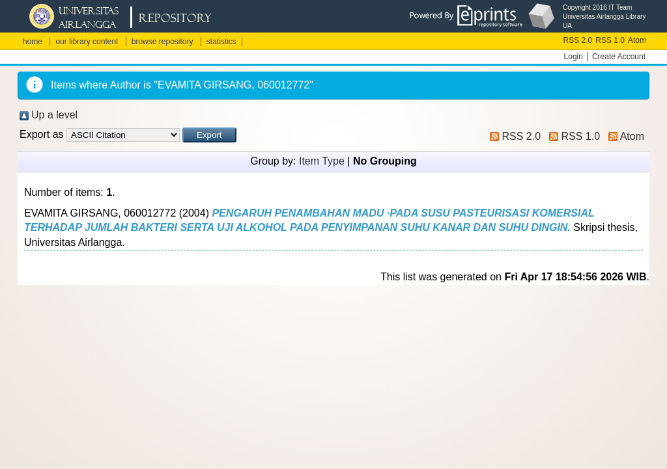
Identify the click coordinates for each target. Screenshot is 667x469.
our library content (86, 41)
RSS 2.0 (578, 40)
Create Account (619, 56)
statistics (221, 41)
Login (573, 56)
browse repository (162, 41)
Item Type (322, 161)
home (32, 41)
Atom (637, 40)
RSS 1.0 (610, 40)
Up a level (54, 114)
